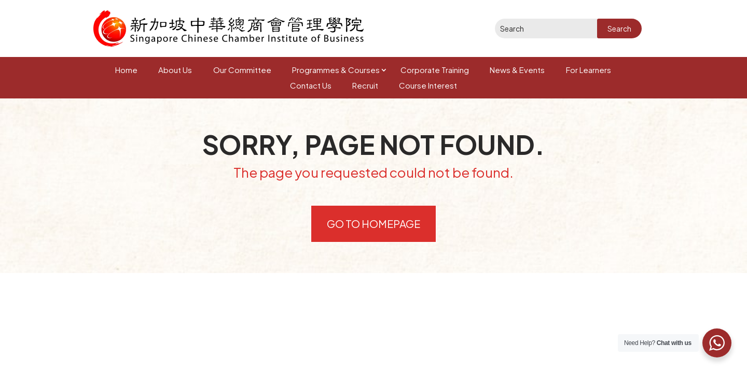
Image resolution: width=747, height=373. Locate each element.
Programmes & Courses (336, 70)
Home (126, 70)
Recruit (365, 85)
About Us (175, 70)
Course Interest (428, 85)
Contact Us (310, 85)
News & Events (517, 70)
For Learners (588, 70)
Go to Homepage (373, 223)
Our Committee (242, 70)
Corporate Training (434, 70)
